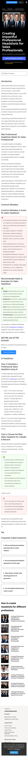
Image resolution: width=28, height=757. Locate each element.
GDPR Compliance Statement (9, 733)
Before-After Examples (10, 717)
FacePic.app (13, 379)
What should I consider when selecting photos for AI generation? (13, 575)
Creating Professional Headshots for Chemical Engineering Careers (13, 693)
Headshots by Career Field (11, 719)
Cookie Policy (8, 730)
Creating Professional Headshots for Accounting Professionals (12, 638)
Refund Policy (8, 742)
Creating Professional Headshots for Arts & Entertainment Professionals (12, 658)
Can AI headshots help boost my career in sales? (14, 590)
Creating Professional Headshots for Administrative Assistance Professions (13, 618)
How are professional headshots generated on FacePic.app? (14, 562)
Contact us (7, 709)
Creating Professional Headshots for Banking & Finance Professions (12, 676)
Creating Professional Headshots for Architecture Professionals (12, 648)
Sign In (21, 2)
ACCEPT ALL (14, 752)
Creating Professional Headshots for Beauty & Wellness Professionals (13, 684)
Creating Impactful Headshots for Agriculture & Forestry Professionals (12, 628)
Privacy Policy (8, 725)
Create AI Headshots (8, 352)
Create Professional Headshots (14, 58)
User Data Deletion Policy (11, 736)
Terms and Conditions (10, 728)
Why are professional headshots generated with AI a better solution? (14, 548)
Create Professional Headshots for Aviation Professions (12, 668)
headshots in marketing (16, 327)
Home (3, 8)
